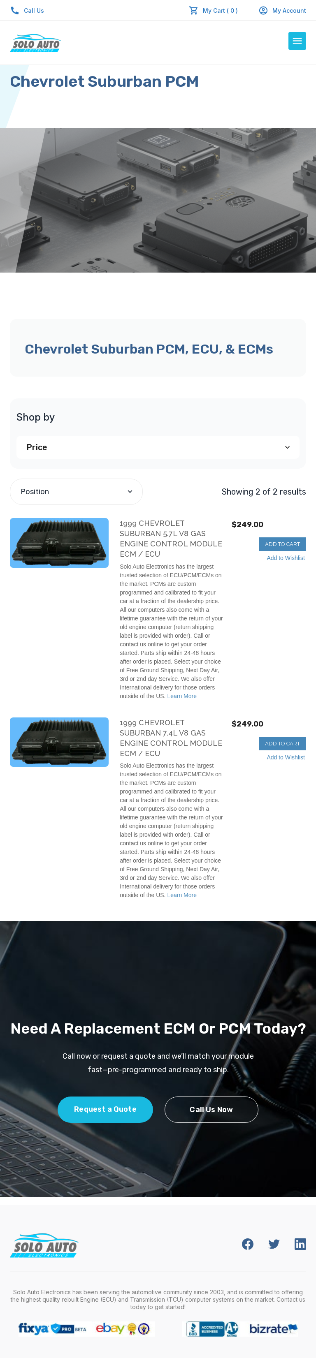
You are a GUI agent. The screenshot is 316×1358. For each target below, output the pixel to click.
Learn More (182, 696)
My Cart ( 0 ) (220, 10)
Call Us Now (211, 1109)
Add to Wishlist (286, 558)
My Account (282, 10)
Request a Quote (105, 1109)
